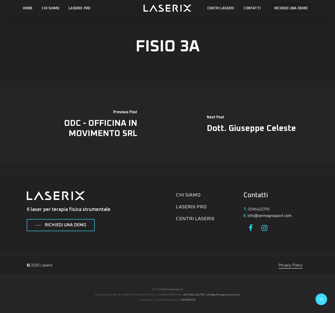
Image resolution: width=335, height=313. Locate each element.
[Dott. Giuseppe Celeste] (251, 124)
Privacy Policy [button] (290, 265)
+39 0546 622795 (193, 294)
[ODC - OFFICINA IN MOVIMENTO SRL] (84, 124)
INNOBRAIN (188, 299)
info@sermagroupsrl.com (269, 216)
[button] (60, 225)
